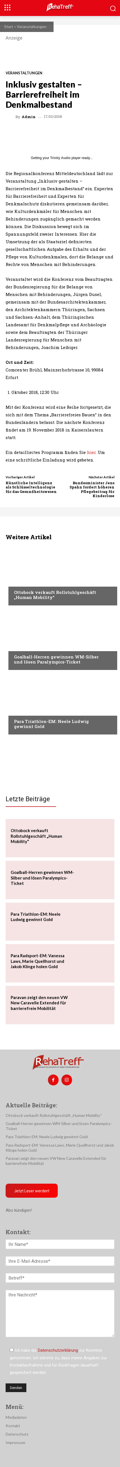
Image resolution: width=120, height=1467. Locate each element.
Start (8, 26)
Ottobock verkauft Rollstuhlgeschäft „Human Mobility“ (55, 594)
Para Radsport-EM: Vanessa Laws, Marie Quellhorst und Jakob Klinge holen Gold (37, 961)
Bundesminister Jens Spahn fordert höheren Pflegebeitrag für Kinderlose (92, 489)
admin (29, 117)
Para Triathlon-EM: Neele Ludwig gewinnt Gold (51, 723)
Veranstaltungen (32, 26)
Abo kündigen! (19, 1210)
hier (91, 452)
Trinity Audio (60, 158)
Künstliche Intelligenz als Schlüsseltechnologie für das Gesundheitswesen (31, 487)
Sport (20, 646)
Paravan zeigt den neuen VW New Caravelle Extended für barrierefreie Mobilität (39, 1003)
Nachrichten (27, 581)
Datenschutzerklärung (58, 1350)
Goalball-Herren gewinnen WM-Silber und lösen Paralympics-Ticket (56, 659)
